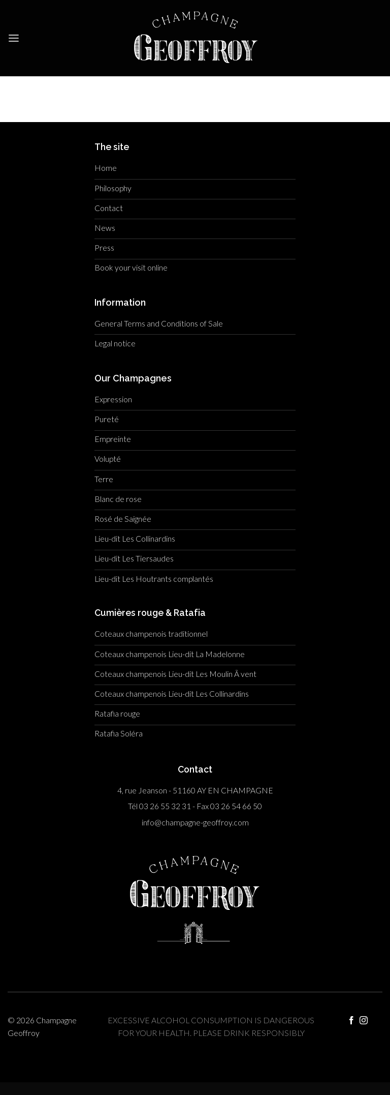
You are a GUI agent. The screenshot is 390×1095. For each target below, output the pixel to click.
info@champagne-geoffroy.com (195, 822)
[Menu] (14, 38)
